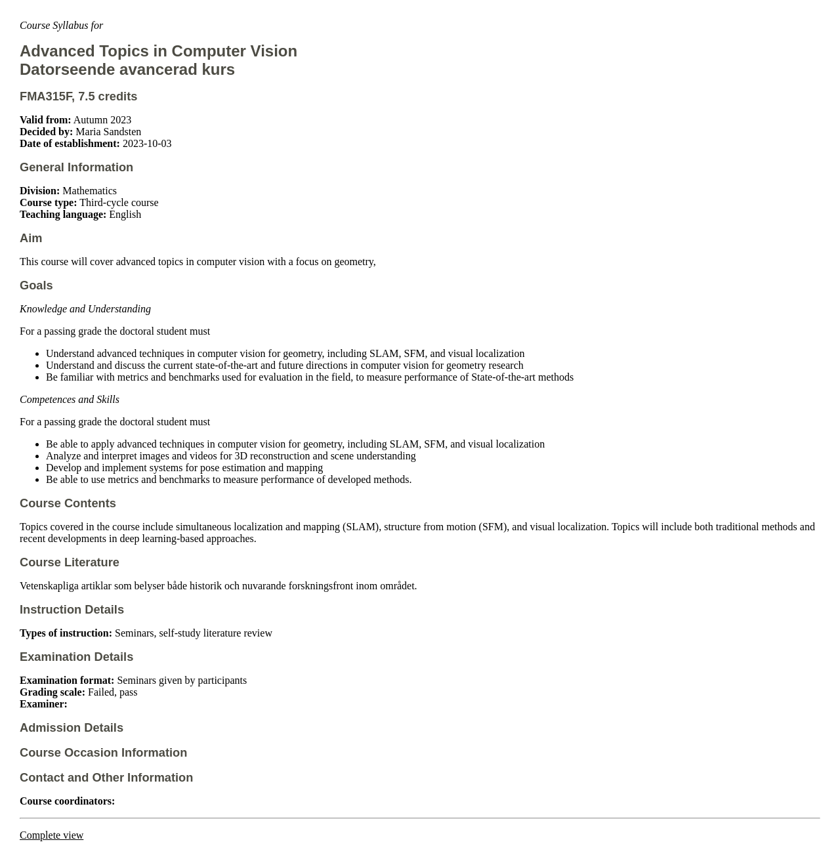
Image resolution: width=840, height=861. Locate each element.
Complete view (51, 835)
